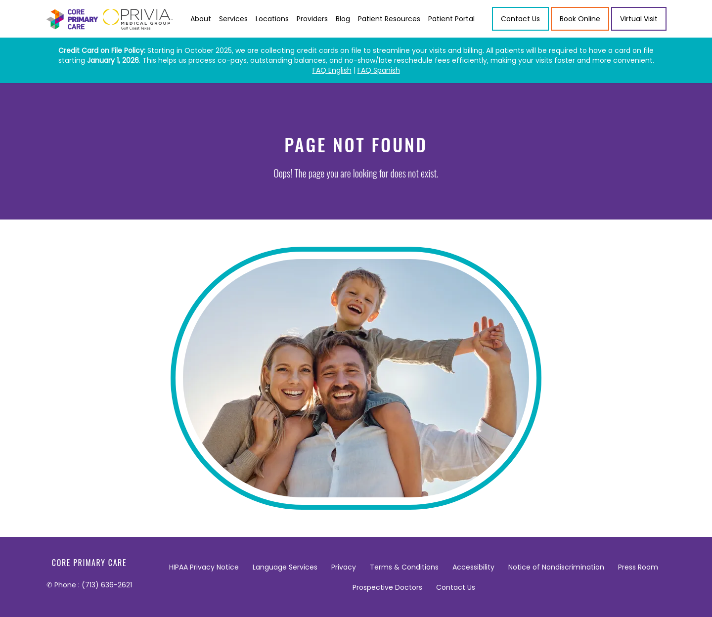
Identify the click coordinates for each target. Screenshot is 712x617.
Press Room (638, 567)
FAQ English (332, 70)
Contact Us (455, 587)
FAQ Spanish (378, 70)
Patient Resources (389, 19)
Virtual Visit (639, 19)
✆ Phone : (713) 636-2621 (89, 585)
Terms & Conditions (404, 567)
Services (233, 19)
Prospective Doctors (387, 587)
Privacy (343, 567)
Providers (312, 19)
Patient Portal (451, 19)
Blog (343, 19)
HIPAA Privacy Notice (204, 567)
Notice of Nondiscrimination (556, 567)
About (200, 19)
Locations (272, 19)
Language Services (285, 567)
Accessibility (473, 567)
